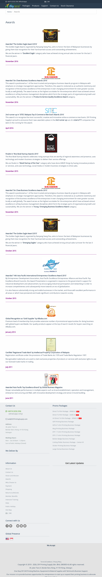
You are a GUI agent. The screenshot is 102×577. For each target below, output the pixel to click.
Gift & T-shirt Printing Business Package (66, 424)
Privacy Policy (57, 559)
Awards (8, 478)
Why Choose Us (11, 482)
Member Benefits (12, 494)
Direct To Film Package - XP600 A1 (66, 411)
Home (9, 12)
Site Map (9, 507)
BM (49, 2)
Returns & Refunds (12, 491)
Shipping (9, 488)
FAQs (7, 501)
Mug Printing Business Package (63, 427)
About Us (9, 469)
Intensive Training (12, 498)
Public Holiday (10, 504)
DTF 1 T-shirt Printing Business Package (66, 431)
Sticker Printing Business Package (64, 444)
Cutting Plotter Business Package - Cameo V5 (68, 440)
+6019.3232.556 (13, 411)
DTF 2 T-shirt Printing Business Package (66, 434)
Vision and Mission (12, 475)
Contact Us (9, 472)
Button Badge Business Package (64, 437)
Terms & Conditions (46, 559)
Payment (9, 485)
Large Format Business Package (64, 447)
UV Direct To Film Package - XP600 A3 (67, 418)
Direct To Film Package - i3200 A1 (66, 414)
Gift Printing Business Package (63, 421)
